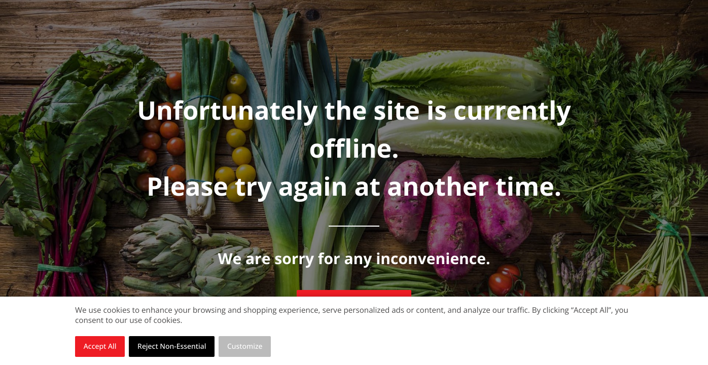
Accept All (100, 346)
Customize (245, 346)
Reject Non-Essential (171, 346)
